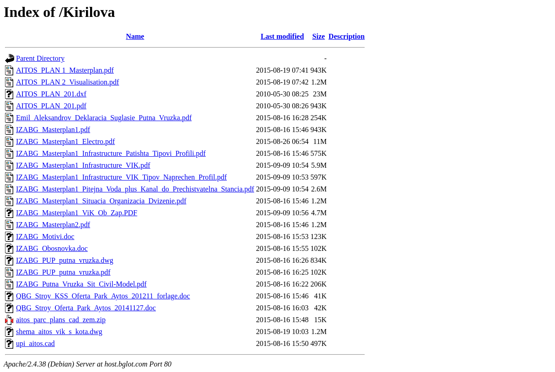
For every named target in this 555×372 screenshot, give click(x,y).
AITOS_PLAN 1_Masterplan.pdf (65, 70)
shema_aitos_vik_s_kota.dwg (59, 331)
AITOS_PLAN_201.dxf (51, 94)
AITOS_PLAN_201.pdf (51, 106)
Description (347, 36)
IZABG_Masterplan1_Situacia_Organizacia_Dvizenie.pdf (101, 201)
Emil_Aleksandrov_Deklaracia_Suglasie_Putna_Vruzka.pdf (104, 118)
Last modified (282, 36)
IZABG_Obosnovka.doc (52, 248)
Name (135, 36)
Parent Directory (40, 58)
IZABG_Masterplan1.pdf (53, 129)
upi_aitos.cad (35, 343)
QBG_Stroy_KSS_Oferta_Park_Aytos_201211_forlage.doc (103, 296)
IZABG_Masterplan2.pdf (53, 225)
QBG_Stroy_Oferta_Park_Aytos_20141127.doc (86, 308)
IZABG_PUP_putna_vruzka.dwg (64, 260)
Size (318, 36)
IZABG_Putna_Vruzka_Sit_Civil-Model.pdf (81, 284)
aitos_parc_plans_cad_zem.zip (61, 320)
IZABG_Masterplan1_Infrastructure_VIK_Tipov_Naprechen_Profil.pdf (121, 177)
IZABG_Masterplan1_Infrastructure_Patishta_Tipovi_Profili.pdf (111, 153)
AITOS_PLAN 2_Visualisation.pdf (67, 82)
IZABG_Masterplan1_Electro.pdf (65, 141)
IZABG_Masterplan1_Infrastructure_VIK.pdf (83, 165)
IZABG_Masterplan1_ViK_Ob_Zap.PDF (76, 213)
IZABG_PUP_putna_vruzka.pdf (63, 272)
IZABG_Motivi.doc (45, 236)
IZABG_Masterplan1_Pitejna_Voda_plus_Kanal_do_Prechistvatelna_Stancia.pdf (135, 189)
